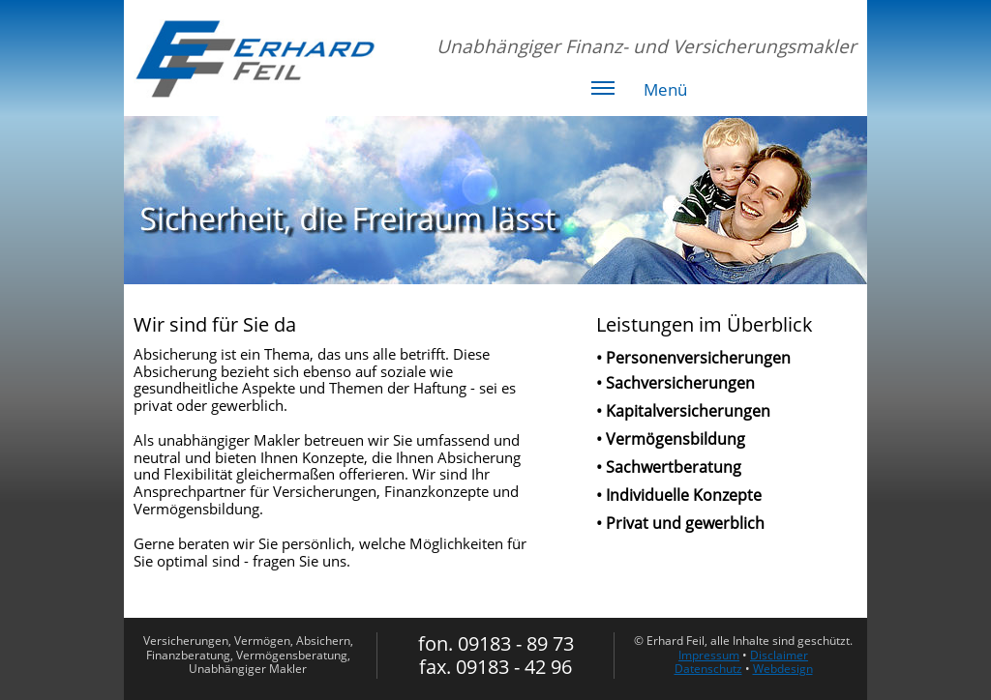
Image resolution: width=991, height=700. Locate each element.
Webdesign (783, 668)
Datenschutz (708, 668)
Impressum (708, 655)
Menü (639, 91)
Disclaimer (779, 655)
